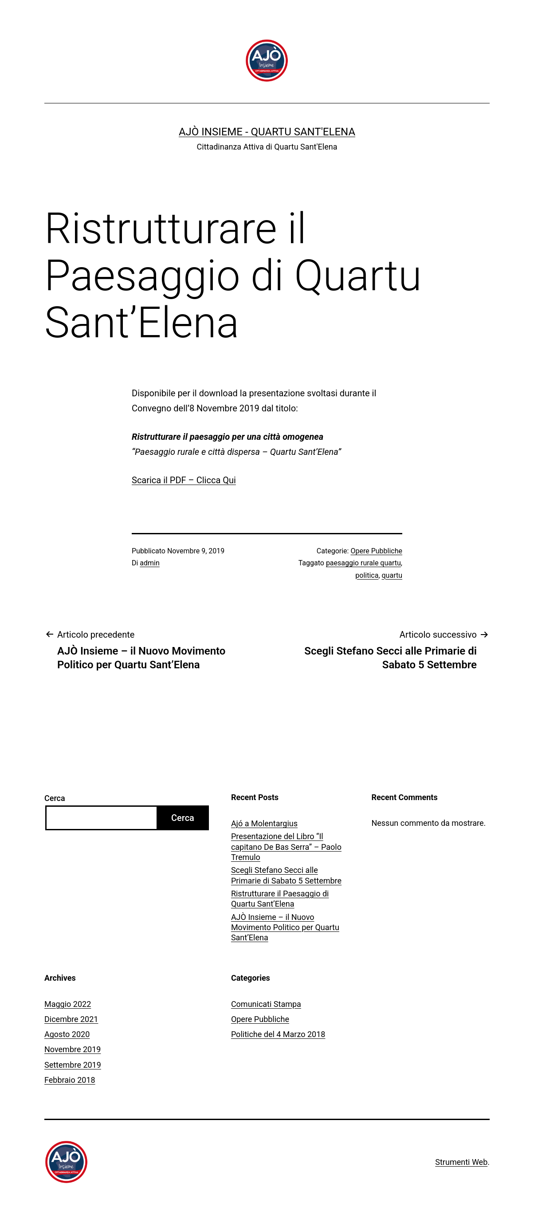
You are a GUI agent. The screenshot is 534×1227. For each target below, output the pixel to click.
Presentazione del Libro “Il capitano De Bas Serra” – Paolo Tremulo (286, 847)
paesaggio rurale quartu (363, 563)
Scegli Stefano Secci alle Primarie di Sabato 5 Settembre (286, 875)
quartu (392, 575)
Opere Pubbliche (376, 551)
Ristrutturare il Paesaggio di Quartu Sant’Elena (280, 898)
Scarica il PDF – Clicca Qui (184, 480)
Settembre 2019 (72, 1064)
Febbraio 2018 (69, 1080)
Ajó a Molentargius (264, 823)
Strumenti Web (461, 1162)
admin (149, 563)
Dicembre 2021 (71, 1019)
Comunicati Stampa (266, 1004)
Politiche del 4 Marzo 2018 (278, 1034)
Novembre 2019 (72, 1049)
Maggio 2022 (67, 1004)
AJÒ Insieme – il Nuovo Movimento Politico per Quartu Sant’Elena (285, 927)
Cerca (54, 798)
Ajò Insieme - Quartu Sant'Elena (267, 132)
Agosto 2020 (67, 1034)
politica (366, 575)
